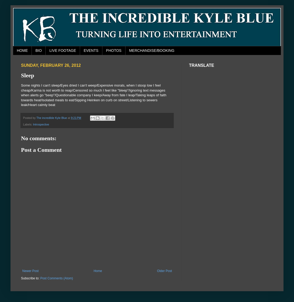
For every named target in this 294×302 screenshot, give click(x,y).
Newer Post (30, 271)
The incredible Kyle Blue (52, 117)
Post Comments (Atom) (56, 278)
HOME (22, 50)
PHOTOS (114, 50)
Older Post (164, 271)
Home (98, 271)
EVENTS (91, 50)
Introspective (41, 124)
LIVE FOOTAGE (62, 50)
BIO (38, 50)
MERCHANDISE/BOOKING (152, 50)
